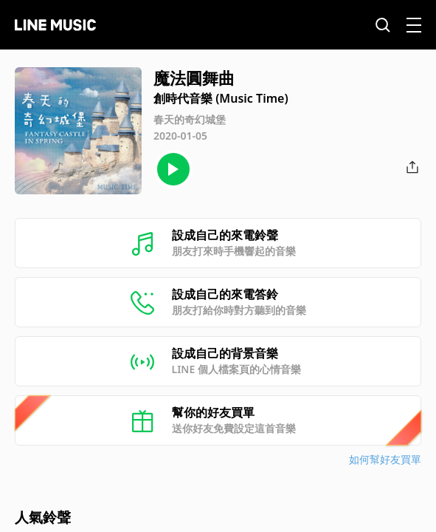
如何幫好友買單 (385, 459)
